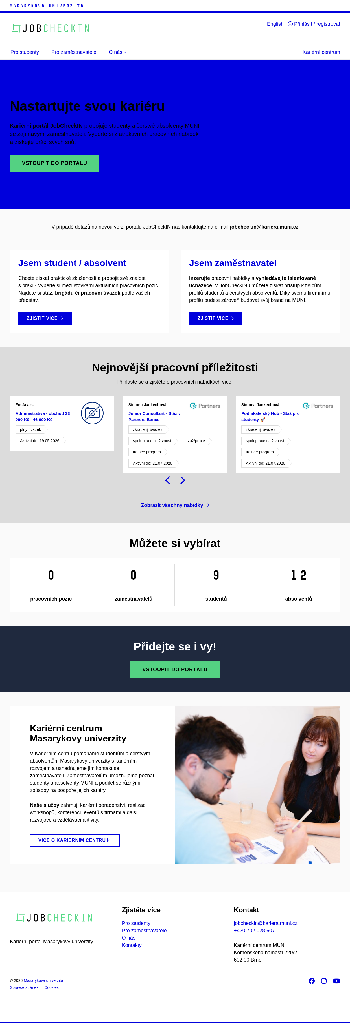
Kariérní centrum (321, 52)
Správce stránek (24, 987)
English (275, 24)
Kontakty (132, 945)
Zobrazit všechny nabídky (175, 505)
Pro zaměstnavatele (144, 930)
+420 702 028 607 (254, 930)
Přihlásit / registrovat (314, 24)
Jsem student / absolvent (72, 263)
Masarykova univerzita (43, 980)
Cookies (51, 987)
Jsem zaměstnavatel (233, 263)
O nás (128, 938)
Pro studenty (136, 923)
